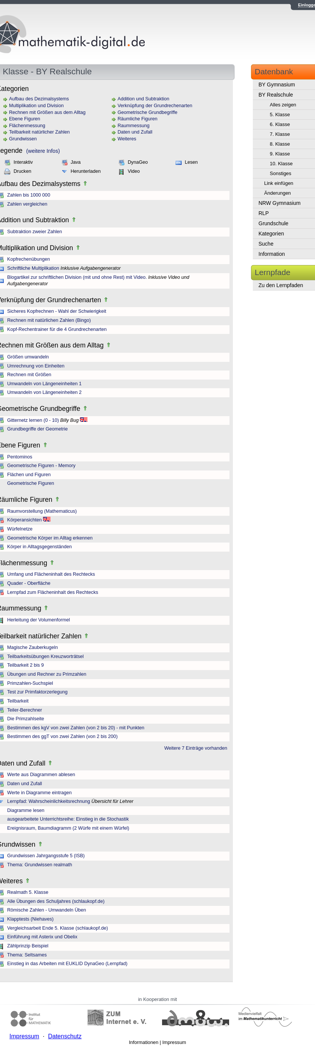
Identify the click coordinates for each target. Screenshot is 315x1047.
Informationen (143, 1042)
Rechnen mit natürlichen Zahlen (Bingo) (49, 320)
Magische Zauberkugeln (32, 647)
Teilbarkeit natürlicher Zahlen (39, 132)
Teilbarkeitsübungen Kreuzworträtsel (45, 656)
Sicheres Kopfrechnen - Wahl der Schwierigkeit (56, 311)
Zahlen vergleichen (27, 204)
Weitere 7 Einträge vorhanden (195, 748)
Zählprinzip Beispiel (27, 946)
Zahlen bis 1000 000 (28, 195)
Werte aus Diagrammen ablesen (41, 774)
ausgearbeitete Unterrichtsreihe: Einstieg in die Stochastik (68, 819)
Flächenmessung (27, 125)
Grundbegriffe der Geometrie (37, 429)
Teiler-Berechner (24, 710)
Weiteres (127, 138)
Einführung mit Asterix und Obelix (42, 936)
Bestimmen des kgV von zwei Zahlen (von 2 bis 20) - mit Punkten (75, 727)
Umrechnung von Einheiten (35, 366)
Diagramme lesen (25, 810)
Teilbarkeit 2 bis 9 (25, 665)
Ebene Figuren (24, 118)
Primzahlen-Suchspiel (30, 683)
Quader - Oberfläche (28, 583)
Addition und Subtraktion (143, 98)
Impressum (174, 1042)
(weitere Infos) (43, 151)
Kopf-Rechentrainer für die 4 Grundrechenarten (57, 329)
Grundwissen (23, 138)
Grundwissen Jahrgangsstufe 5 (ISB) (46, 855)
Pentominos (19, 457)
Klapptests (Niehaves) (30, 919)
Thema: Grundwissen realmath (39, 864)
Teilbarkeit (18, 701)
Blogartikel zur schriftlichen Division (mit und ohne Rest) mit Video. (77, 277)
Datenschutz (64, 1036)
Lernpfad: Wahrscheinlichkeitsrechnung (48, 801)
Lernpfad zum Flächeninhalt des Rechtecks (52, 592)
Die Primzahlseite (25, 718)
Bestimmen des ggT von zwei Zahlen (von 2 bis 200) (62, 736)
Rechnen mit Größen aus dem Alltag (47, 112)
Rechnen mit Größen (29, 374)
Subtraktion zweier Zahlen (34, 231)
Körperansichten (24, 520)
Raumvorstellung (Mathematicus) (42, 511)
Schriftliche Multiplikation (33, 268)
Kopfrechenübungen (28, 259)
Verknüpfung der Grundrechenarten (155, 105)
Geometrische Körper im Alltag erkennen (50, 538)
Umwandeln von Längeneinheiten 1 (44, 383)
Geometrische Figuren (30, 483)
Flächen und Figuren (29, 474)
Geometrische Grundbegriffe (147, 112)
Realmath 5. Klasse (27, 892)
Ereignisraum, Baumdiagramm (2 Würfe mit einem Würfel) (68, 828)
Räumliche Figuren (138, 118)
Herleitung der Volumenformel (38, 620)
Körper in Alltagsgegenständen (39, 546)
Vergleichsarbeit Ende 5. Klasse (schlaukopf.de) (57, 928)
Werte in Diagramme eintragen (39, 792)
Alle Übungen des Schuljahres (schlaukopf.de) (55, 901)
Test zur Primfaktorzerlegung (37, 692)
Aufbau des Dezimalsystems (39, 98)
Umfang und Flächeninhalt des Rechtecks (51, 574)
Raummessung (134, 125)
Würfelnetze (19, 529)
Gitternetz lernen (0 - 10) (33, 420)
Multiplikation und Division (36, 105)
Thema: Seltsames (27, 955)
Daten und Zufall (135, 132)
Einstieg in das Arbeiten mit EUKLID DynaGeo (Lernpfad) (67, 963)
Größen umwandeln (28, 357)
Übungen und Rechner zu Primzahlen (46, 674)
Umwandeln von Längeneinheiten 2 (44, 392)
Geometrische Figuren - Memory (41, 465)
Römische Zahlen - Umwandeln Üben (46, 910)
